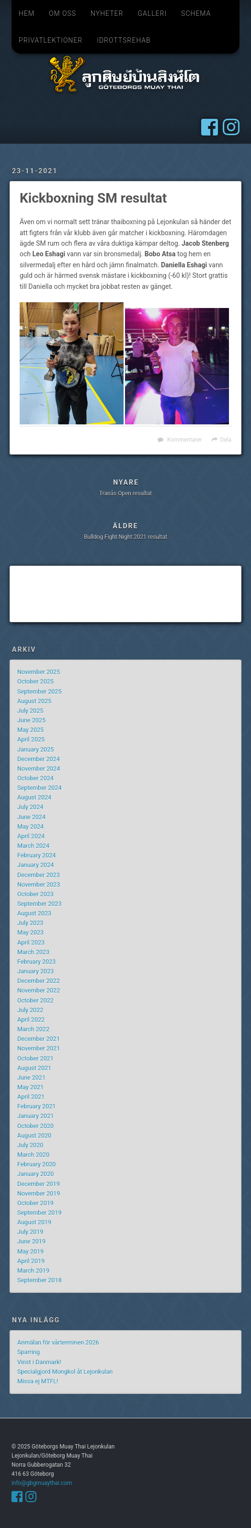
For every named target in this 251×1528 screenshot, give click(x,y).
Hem (26, 13)
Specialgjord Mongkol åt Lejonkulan (65, 1371)
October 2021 (35, 1058)
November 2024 (38, 768)
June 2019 (31, 1241)
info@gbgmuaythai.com (41, 1483)
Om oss (62, 13)
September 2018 (39, 1280)
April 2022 (31, 1019)
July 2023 (30, 922)
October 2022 (35, 1000)
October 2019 (35, 1203)
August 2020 (34, 1135)
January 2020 (35, 1173)
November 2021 (38, 1048)
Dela (225, 439)
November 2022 (38, 990)
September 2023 (39, 903)
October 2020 (35, 1125)
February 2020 (36, 1164)
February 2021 (36, 1106)
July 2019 (30, 1231)
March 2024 (33, 845)
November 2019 (38, 1193)
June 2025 (31, 720)
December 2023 (38, 874)
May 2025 (30, 729)
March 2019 (33, 1270)
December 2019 (38, 1183)
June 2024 (31, 817)
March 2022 (33, 1029)
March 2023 (33, 952)
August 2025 (34, 701)
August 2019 (34, 1222)
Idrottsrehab (123, 40)
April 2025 (31, 739)
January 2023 (35, 971)
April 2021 (31, 1096)
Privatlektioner (50, 40)
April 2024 (31, 836)
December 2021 (38, 1038)
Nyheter (107, 13)
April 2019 (31, 1261)
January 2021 (35, 1115)
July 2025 (30, 710)
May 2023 (30, 932)
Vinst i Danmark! (39, 1362)
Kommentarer (184, 439)
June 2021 (31, 1077)
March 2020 (33, 1154)
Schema (196, 13)
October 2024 (35, 778)
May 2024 (30, 826)
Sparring (28, 1352)
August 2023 (34, 913)
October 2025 (35, 681)
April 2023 (31, 942)
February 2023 (36, 961)
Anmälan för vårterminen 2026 (58, 1342)
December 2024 (38, 759)
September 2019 (39, 1212)
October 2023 (35, 894)
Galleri (152, 13)
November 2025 (38, 671)
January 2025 (35, 749)
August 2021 (34, 1068)
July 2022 (30, 1010)
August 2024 (34, 797)
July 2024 (30, 806)
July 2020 (30, 1145)
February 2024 (36, 855)
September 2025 (39, 691)
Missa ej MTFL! (37, 1381)
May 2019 (30, 1251)
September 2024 (39, 787)
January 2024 (35, 864)
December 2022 (38, 980)
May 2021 (30, 1087)
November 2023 (38, 884)
